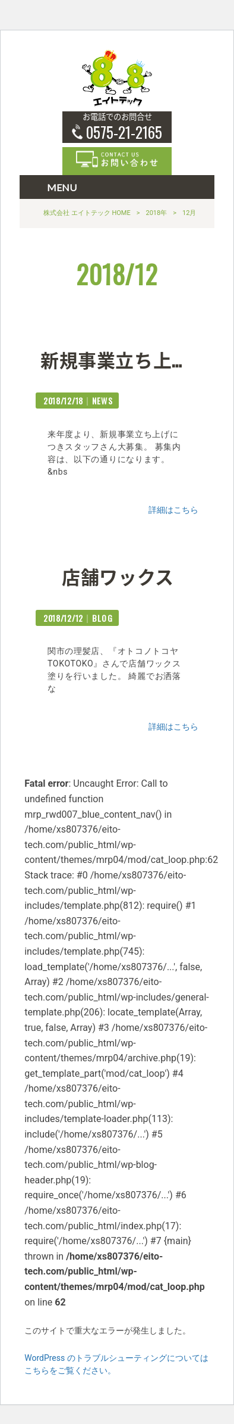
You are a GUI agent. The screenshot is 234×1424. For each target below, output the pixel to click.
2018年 (156, 213)
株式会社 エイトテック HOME (87, 213)
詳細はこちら (173, 510)
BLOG (102, 618)
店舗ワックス (118, 576)
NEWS (102, 400)
